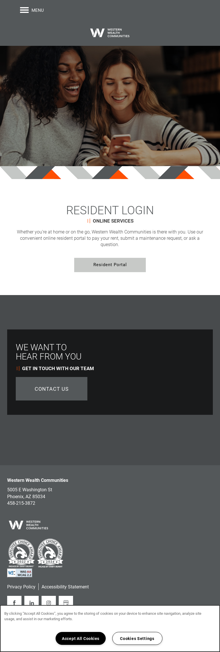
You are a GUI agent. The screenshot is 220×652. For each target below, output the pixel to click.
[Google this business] (66, 603)
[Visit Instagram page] (49, 603)
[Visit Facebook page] (14, 603)
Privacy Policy (21, 587)
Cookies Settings (137, 638)
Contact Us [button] (52, 388)
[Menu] (32, 10)
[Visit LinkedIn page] (31, 603)
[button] (110, 265)
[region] (110, 628)
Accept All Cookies (80, 638)
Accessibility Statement (65, 587)
